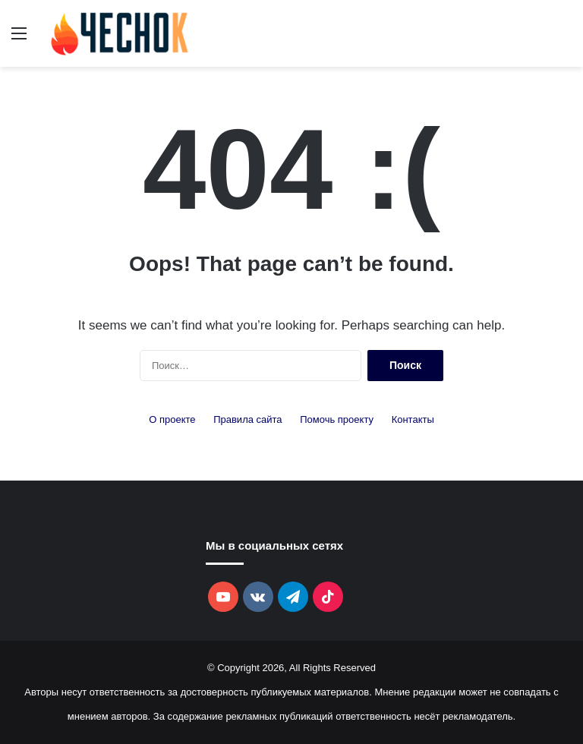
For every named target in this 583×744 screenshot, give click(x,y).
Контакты (413, 419)
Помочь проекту (336, 419)
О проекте (172, 419)
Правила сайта (247, 419)
